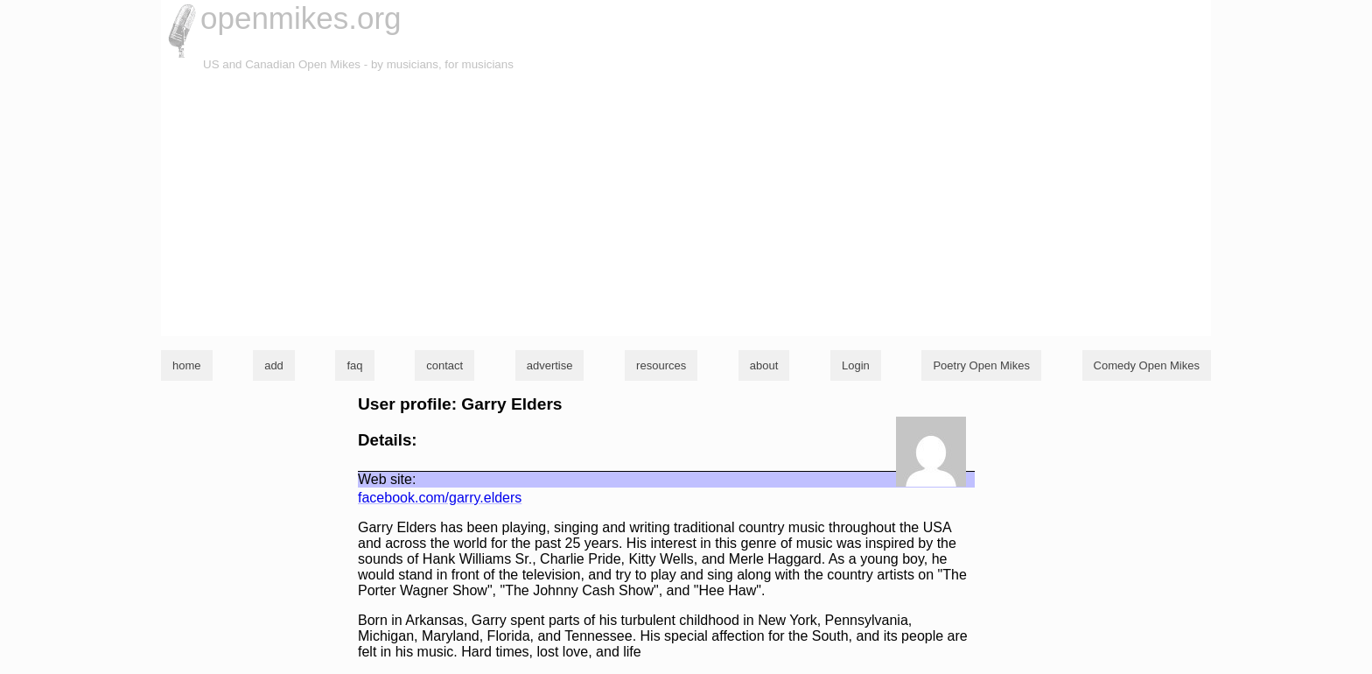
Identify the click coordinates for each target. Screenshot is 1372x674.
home (186, 365)
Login (856, 365)
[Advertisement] (686, 204)
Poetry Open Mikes (981, 365)
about (764, 365)
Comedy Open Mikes (1147, 365)
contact (444, 365)
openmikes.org (301, 18)
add (274, 365)
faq (354, 365)
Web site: (387, 479)
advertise (550, 365)
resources (661, 365)
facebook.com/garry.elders (440, 497)
